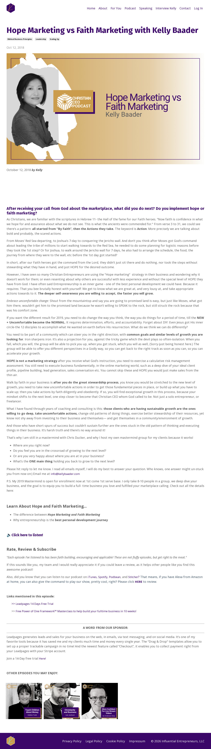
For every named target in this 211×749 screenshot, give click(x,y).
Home (91, 8)
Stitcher (136, 577)
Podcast (130, 8)
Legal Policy (94, 741)
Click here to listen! (29, 534)
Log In (198, 8)
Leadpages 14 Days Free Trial (36, 603)
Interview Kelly (166, 8)
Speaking (145, 8)
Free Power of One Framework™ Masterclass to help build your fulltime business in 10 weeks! (82, 611)
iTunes (92, 577)
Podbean (117, 577)
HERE (151, 581)
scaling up (54, 39)
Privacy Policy (71, 741)
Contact (185, 8)
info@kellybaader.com (66, 474)
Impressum (137, 741)
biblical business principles (20, 39)
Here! (42, 658)
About (102, 8)
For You (115, 8)
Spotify (104, 577)
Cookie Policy (115, 741)
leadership (41, 39)
